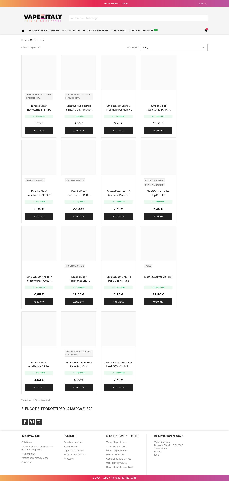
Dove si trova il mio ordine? (119, 466)
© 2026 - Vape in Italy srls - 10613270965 (114, 477)
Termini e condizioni (116, 446)
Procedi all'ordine (115, 454)
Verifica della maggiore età (35, 457)
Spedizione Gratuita (116, 462)
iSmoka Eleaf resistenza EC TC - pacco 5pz (158, 108)
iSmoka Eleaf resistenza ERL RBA (39, 107)
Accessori (118, 30)
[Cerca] (138, 18)
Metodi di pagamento (117, 450)
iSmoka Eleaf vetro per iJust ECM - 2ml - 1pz (118, 364)
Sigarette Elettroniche (43, 30)
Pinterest (32, 422)
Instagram (39, 422)
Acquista (39, 130)
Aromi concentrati (73, 442)
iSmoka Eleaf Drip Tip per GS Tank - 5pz (118, 278)
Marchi (134, 30)
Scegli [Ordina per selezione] (174, 47)
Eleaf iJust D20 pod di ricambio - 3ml (79, 364)
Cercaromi (150, 30)
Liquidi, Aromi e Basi (95, 30)
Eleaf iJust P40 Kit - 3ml (158, 277)
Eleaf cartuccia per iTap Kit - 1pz (158, 193)
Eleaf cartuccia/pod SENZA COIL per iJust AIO (78, 108)
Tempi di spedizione (116, 442)
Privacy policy (28, 453)
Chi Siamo (26, 442)
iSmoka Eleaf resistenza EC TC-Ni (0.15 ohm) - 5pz (39, 193)
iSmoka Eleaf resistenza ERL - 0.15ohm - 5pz (79, 279)
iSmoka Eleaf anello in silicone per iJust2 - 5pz (39, 279)
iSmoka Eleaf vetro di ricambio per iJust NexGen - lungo (118, 193)
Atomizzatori (70, 30)
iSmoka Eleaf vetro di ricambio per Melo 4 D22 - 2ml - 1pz (118, 108)
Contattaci (26, 461)
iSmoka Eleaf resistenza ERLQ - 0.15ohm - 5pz (79, 193)
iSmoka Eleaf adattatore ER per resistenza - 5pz (39, 364)
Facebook (25, 422)
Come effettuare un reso (118, 458)
